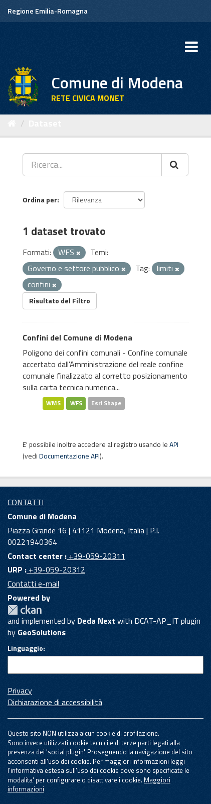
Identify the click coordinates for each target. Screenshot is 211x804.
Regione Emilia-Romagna (48, 11)
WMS (53, 403)
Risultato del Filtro (59, 300)
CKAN (25, 610)
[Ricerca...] (92, 164)
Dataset (45, 123)
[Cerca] (174, 164)
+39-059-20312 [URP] (56, 569)
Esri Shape (106, 403)
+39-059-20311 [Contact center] (96, 556)
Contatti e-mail (33, 584)
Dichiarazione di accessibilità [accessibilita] (55, 702)
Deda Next (96, 621)
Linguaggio (25, 648)
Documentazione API (69, 456)
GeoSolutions (42, 632)
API (173, 444)
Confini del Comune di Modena (77, 337)
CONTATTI (26, 502)
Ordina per (40, 199)
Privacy (20, 690)
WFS (76, 403)
